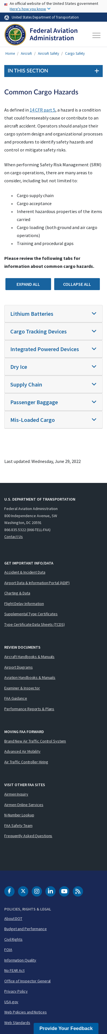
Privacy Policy (16, 991)
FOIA (8, 949)
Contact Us (13, 536)
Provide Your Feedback (66, 1028)
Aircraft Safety (48, 53)
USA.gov (11, 1001)
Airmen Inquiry (16, 794)
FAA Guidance (15, 698)
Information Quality (20, 960)
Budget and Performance (25, 928)
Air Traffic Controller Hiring (26, 761)
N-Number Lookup (19, 815)
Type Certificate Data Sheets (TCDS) (34, 624)
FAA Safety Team (18, 825)
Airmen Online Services (23, 804)
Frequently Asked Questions (28, 835)
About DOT (13, 918)
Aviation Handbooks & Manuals (29, 677)
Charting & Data (17, 593)
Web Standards (17, 1022)
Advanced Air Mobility (22, 751)
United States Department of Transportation (45, 17)
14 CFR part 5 (42, 110)
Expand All (28, 284)
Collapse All (77, 284)
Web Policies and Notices (25, 1012)
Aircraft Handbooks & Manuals (29, 656)
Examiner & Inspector (22, 688)
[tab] (53, 313)
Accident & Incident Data (24, 572)
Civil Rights (13, 939)
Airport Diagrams (18, 667)
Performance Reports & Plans (29, 708)
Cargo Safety (75, 53)
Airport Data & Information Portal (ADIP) (37, 582)
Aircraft (26, 53)
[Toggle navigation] (96, 35)
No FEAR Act (14, 970)
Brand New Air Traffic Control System (35, 741)
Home (10, 53)
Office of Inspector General (27, 981)
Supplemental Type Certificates (31, 613)
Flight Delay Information (24, 603)
